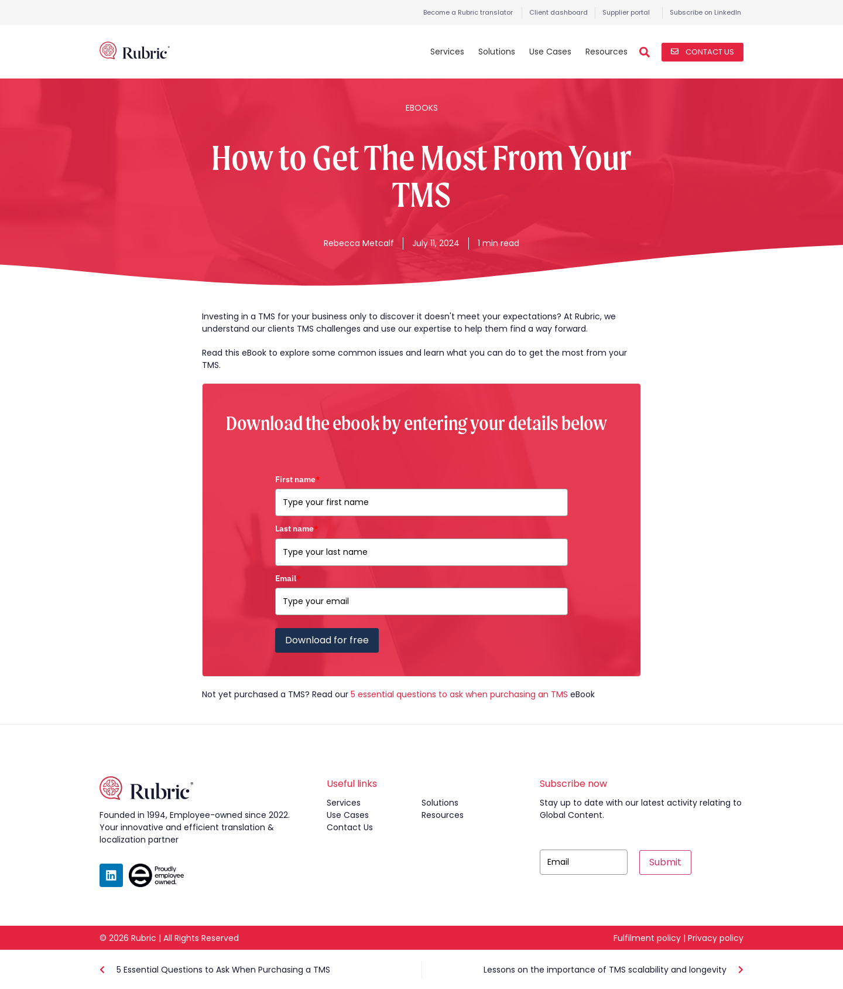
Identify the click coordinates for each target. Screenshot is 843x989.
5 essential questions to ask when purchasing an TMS (459, 694)
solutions (440, 803)
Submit (665, 862)
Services (447, 51)
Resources (606, 51)
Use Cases (550, 51)
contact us (350, 827)
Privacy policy (715, 938)
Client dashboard (558, 12)
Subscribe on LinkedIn (705, 12)
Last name (296, 528)
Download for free (327, 640)
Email (288, 578)
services (344, 803)
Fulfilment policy (647, 938)
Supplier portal (626, 12)
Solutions (496, 51)
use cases (348, 815)
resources (443, 815)
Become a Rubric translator (468, 12)
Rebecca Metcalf (359, 243)
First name (297, 479)
